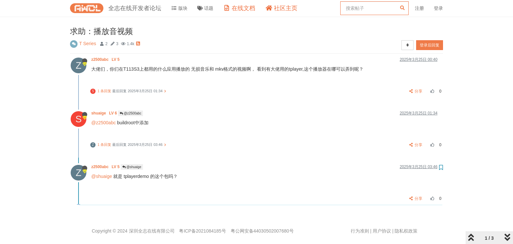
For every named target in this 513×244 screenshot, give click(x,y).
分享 (416, 91)
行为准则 (360, 231)
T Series (87, 43)
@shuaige (131, 167)
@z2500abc (130, 113)
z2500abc (106, 59)
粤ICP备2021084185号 (202, 231)
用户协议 (382, 231)
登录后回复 (429, 45)
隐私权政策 (406, 231)
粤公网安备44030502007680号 (262, 231)
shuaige (104, 113)
